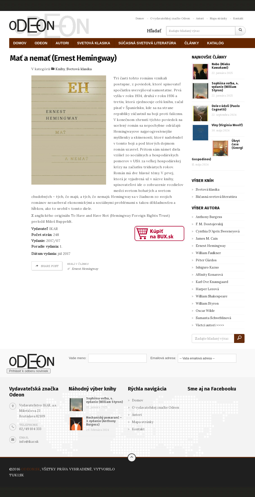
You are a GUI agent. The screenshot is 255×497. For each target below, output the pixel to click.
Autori (200, 18)
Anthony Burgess (209, 217)
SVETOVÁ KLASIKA (93, 43)
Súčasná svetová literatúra (216, 197)
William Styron (207, 303)
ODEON (41, 43)
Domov (139, 18)
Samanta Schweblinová (213, 318)
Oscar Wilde (205, 311)
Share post (47, 266)
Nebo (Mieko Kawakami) (221, 65)
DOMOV (19, 43)
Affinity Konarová (209, 275)
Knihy (60, 69)
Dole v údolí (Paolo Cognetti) (226, 107)
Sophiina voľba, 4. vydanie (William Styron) (225, 87)
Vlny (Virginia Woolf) (227, 125)
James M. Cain (207, 238)
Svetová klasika (79, 69)
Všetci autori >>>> (210, 325)
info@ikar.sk (29, 442)
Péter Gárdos (206, 260)
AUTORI (62, 43)
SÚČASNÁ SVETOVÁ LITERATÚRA (147, 43)
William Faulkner (208, 253)
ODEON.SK (30, 469)
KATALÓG (215, 43)
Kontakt (238, 18)
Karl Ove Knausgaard (212, 282)
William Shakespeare (211, 296)
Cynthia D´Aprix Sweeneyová (218, 231)
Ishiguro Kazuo (207, 267)
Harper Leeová (207, 289)
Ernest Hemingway (85, 269)
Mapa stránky (218, 18)
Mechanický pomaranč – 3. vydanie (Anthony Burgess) (104, 421)
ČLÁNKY (191, 43)
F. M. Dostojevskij (209, 224)
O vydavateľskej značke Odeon (170, 18)
